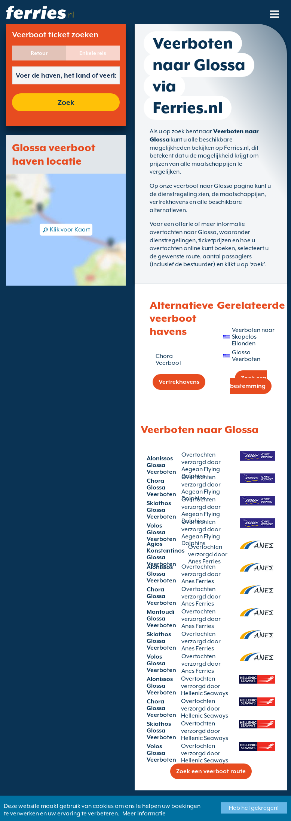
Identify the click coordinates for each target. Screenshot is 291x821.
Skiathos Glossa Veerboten (161, 510)
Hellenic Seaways (204, 693)
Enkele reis (92, 53)
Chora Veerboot (168, 359)
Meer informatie (144, 813)
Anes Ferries (197, 581)
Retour (39, 53)
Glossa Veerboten (246, 356)
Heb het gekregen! (254, 808)
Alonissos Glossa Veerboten (161, 465)
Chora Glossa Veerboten (161, 488)
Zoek (66, 102)
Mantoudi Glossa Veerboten (161, 619)
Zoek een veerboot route (211, 771)
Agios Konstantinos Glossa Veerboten (165, 554)
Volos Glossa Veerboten (161, 532)
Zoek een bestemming (248, 382)
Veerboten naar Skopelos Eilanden (253, 337)
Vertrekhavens (179, 382)
